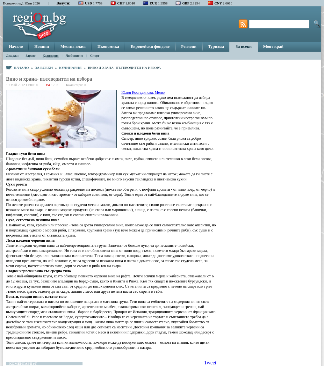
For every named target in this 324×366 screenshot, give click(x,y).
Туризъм (216, 46)
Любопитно (74, 55)
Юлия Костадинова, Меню (143, 92)
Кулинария (51, 55)
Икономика (108, 46)
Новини (41, 46)
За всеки (243, 46)
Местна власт (73, 46)
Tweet (210, 362)
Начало (16, 46)
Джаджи (12, 55)
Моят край (273, 46)
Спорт (94, 55)
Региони (188, 46)
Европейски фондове (150, 46)
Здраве (30, 55)
